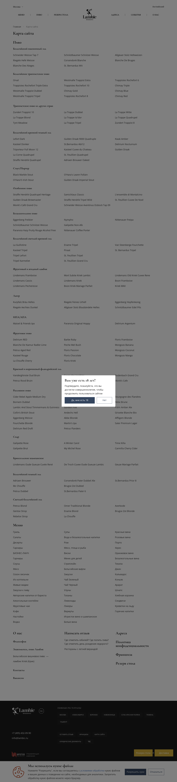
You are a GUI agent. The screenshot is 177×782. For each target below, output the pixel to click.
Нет (105, 400)
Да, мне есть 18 (80, 400)
